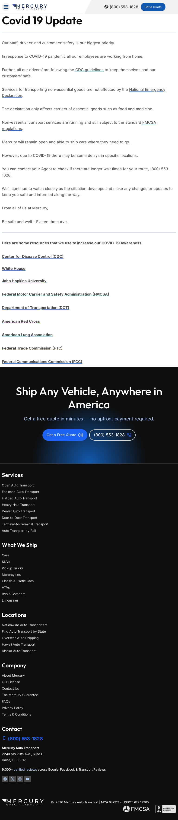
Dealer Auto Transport (18, 511)
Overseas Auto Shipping (20, 638)
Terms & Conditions (16, 714)
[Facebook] (5, 779)
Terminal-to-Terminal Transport (25, 524)
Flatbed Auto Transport (19, 498)
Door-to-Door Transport (19, 518)
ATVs (6, 588)
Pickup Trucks (12, 568)
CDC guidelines (89, 69)
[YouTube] (27, 779)
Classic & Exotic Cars (18, 581)
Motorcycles (11, 575)
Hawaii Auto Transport (18, 644)
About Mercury (13, 675)
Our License (11, 682)
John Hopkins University (24, 280)
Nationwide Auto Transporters (24, 625)
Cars (5, 555)
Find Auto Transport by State (24, 631)
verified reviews (25, 769)
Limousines (10, 600)
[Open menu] (6, 7)
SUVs (6, 562)
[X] (12, 779)
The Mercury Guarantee (20, 695)
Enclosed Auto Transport (20, 492)
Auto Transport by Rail (19, 531)
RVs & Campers (13, 594)
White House (13, 268)
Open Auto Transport (18, 485)
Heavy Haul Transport (18, 505)
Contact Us (10, 688)
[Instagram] (20, 779)
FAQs (6, 701)
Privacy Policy (12, 708)
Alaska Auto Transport (19, 651)
